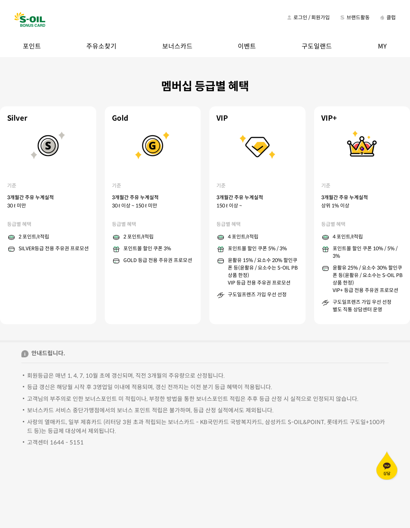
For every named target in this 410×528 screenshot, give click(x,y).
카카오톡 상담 (387, 465)
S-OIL (30, 20)
